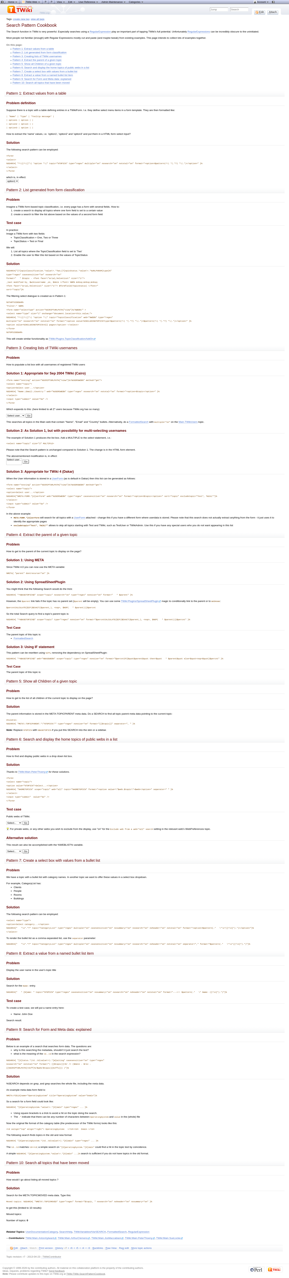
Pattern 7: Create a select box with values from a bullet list (45, 71)
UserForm (57, 478)
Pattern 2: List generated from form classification (40, 52)
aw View (110, 1245)
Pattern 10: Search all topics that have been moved (41, 82)
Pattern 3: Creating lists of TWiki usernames (37, 56)
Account (261, 1)
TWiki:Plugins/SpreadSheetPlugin (141, 600)
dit (14, 1245)
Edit (72, 1)
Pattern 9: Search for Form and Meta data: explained (42, 79)
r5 (77, 1245)
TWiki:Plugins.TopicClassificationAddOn (72, 338)
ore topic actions (141, 1245)
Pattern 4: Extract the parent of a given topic (37, 60)
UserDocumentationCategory (42, 1229)
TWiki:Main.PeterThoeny (33, 770)
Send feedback (57, 1268)
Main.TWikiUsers (188, 422)
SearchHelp (65, 1229)
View (61, 1)
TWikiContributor (51, 1254)
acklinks (98, 1245)
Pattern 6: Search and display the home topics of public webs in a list (51, 67)
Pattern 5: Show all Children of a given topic (37, 63)
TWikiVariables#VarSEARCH (90, 1229)
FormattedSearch (138, 422)
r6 (71, 1245)
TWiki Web (31, 1)
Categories (136, 1)
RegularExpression (100, 31)
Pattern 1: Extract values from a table (33, 48)
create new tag (21, 19)
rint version (46, 1245)
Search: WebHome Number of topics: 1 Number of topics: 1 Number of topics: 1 (14, 822)
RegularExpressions (198, 31)
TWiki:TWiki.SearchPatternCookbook (85, 1271)
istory (59, 1245)
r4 (83, 1245)
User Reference (89, 1)
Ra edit (124, 1245)
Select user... (14, 459)
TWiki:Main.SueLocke (169, 1235)
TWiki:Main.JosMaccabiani (107, 1235)
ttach (23, 1245)
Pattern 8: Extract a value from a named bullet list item (43, 75)
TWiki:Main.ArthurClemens (74, 1235)
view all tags (37, 19)
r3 (89, 1245)
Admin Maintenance (113, 1)
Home (13, 1)
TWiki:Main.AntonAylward (40, 1235)
